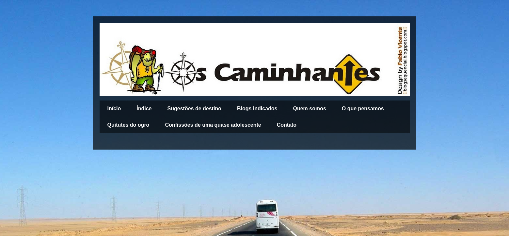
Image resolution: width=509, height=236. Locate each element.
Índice (143, 108)
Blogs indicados (257, 108)
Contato (286, 125)
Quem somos (309, 108)
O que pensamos (363, 108)
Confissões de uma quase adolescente (213, 125)
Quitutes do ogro (128, 125)
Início (114, 108)
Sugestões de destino (194, 108)
